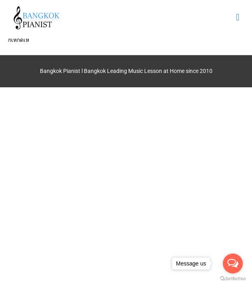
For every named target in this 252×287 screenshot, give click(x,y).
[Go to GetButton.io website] (233, 278)
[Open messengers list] (233, 263)
